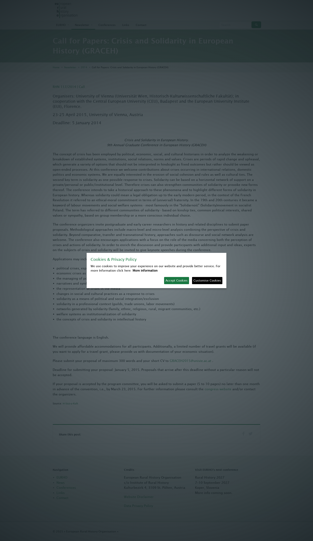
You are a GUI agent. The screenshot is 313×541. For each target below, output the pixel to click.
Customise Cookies (207, 280)
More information (145, 270)
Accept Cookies (176, 280)
